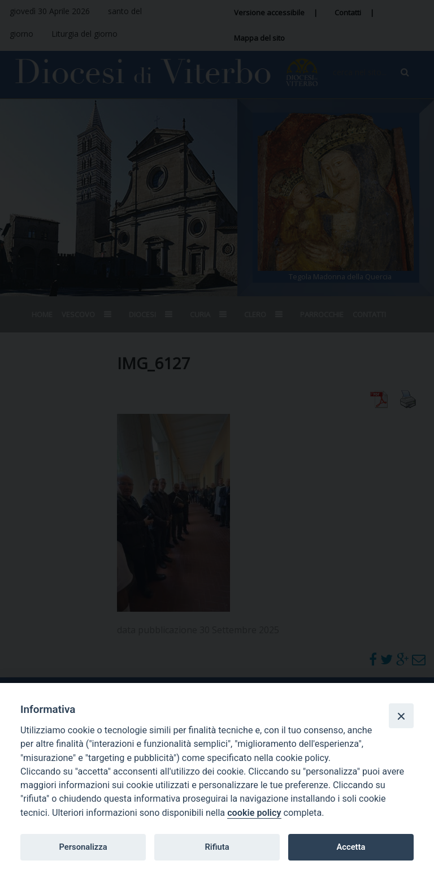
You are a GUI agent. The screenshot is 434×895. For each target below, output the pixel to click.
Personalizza (83, 847)
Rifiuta (217, 847)
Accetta (350, 847)
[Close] (401, 715)
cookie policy (254, 812)
